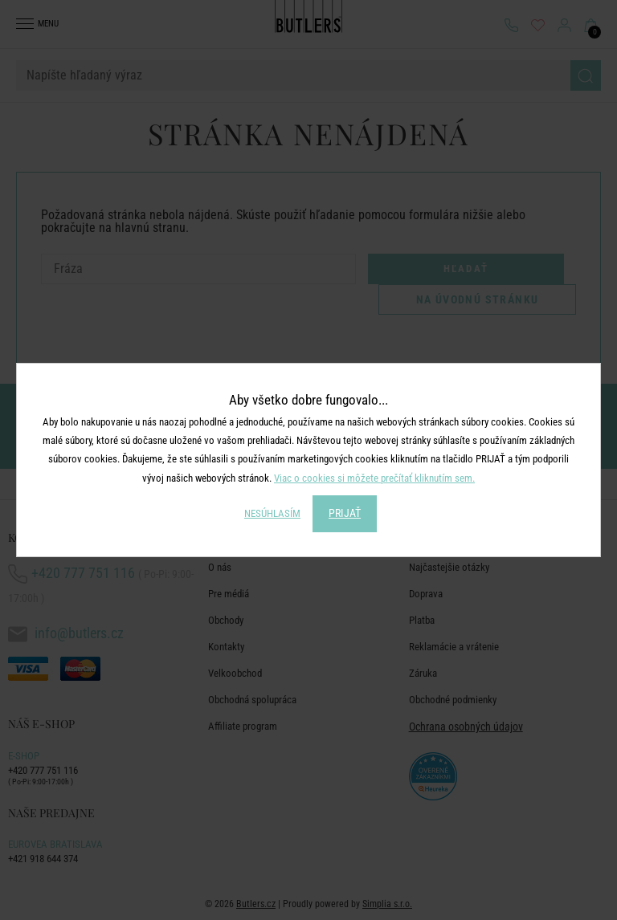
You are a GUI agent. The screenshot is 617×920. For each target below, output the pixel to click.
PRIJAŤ (345, 513)
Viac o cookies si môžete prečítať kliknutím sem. (374, 478)
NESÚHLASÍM (272, 513)
